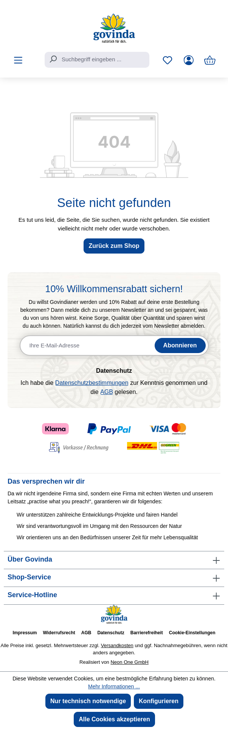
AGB (106, 392)
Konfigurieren (158, 701)
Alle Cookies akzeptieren (114, 719)
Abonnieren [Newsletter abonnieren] (180, 345)
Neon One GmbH (129, 662)
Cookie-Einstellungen (192, 632)
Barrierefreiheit (146, 632)
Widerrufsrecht (59, 632)
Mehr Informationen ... (114, 686)
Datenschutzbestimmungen (92, 383)
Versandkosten (117, 645)
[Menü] (18, 60)
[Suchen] (53, 59)
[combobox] (97, 60)
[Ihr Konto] (188, 60)
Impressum (24, 632)
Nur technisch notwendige (88, 701)
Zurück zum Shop (113, 246)
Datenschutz (110, 632)
